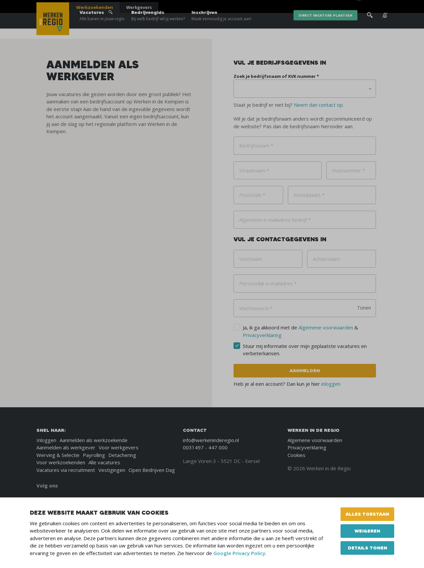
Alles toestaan (367, 514)
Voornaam (250, 259)
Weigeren (367, 531)
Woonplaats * (309, 195)
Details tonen (367, 548)
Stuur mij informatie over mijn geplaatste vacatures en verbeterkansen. (305, 350)
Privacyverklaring (262, 335)
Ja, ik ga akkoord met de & (300, 331)
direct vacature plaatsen (325, 26)
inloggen (331, 383)
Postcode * (252, 195)
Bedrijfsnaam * (256, 145)
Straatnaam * (254, 170)
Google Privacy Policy (239, 553)
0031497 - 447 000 (205, 447)
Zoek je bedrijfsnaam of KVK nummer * (276, 76)
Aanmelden (305, 370)
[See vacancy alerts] (385, 26)
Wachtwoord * (255, 308)
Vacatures (102, 26)
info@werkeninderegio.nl (211, 440)
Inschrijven (221, 26)
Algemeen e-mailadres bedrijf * (275, 219)
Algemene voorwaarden (325, 327)
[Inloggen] (371, 7)
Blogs (307, 7)
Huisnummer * (348, 170)
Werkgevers (139, 7)
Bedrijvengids (158, 26)
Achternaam (326, 259)
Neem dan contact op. (319, 104)
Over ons (327, 7)
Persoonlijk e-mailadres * (268, 283)
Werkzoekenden (94, 7)
